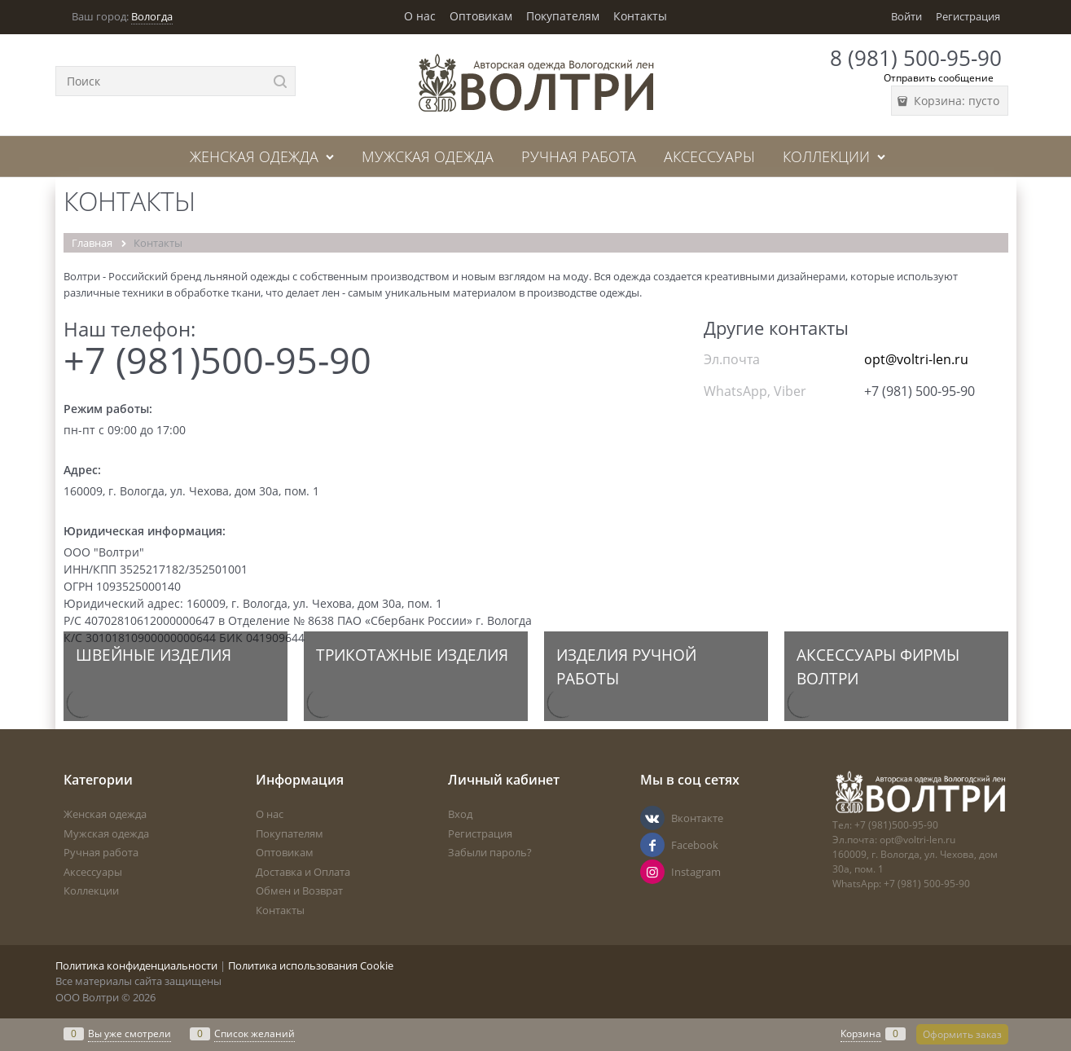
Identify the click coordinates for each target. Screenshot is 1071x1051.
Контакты (640, 16)
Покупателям (562, 16)
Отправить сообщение (939, 78)
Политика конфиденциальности (136, 965)
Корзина (861, 1033)
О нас (420, 16)
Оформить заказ (962, 1034)
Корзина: (955, 100)
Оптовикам (481, 16)
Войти (906, 16)
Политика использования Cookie (310, 965)
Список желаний (254, 1033)
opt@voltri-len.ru (916, 359)
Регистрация (968, 16)
